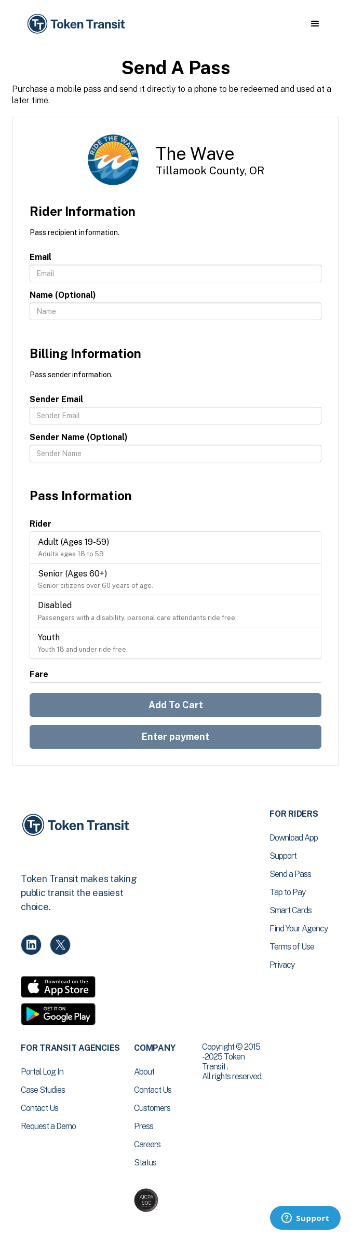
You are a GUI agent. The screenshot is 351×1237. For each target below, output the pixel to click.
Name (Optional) (63, 295)
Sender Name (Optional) (79, 437)
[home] (75, 24)
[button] (315, 23)
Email (40, 257)
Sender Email (56, 399)
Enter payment (175, 736)
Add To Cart (175, 704)
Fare (39, 674)
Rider (40, 524)
